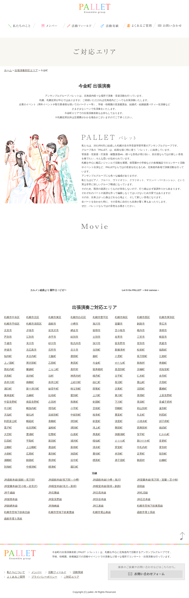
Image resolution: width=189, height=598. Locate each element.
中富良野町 (10, 401)
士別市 (96, 336)
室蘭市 (119, 323)
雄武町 (163, 427)
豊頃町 (96, 453)
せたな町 (120, 362)
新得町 (74, 447)
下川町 (119, 401)
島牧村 (141, 362)
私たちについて (19, 25)
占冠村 (52, 401)
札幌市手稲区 (12, 323)
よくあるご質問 (139, 25)
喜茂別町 (120, 369)
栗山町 (141, 382)
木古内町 (31, 356)
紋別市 (74, 336)
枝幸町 (96, 414)
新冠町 (52, 440)
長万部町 (142, 356)
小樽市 (74, 323)
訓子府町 (164, 421)
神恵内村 (76, 375)
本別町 (119, 453)
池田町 (74, 453)
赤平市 (52, 336)
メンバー (49, 25)
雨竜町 (96, 388)
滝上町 (96, 427)
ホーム (8, 70)
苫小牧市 (120, 330)
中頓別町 (76, 414)
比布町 (52, 395)
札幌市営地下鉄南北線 (17, 512)
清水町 (96, 447)
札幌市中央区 (12, 317)
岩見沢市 (53, 330)
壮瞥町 (52, 434)
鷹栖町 (163, 388)
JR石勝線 (53, 492)
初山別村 (142, 408)
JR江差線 (98, 505)
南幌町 (30, 382)
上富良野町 (165, 395)
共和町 (8, 375)
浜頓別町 (53, 414)
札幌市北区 (32, 317)
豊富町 (119, 414)
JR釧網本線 (11, 505)
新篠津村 (120, 349)
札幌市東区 (54, 317)
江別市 (30, 336)
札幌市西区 (143, 317)
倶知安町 (164, 369)
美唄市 (163, 330)
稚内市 (141, 330)
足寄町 (141, 453)
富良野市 (120, 343)
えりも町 (120, 440)
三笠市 (141, 336)
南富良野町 (32, 401)
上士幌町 (31, 447)
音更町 (163, 440)
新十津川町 (32, 388)
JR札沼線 (142, 492)
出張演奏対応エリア (26, 70)
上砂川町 (76, 382)
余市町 (163, 375)
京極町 (141, 369)
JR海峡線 (53, 505)
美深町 (141, 401)
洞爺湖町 (120, 434)
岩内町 (30, 375)
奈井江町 (53, 382)
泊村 (51, 375)
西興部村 (142, 427)
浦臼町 (8, 388)
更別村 (163, 447)
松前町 (141, 349)
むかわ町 (164, 434)
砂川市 (52, 343)
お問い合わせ (169, 25)
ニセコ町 (53, 369)
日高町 (8, 440)
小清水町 (142, 421)
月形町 (163, 382)
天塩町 (8, 414)
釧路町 (30, 460)
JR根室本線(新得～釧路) (107, 486)
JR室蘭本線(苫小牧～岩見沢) (20, 486)
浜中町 (74, 460)
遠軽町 (52, 427)
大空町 (8, 434)
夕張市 (30, 330)
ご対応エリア (71, 576)
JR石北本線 (143, 499)
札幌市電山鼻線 (102, 512)
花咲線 (141, 486)
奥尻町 (74, 362)
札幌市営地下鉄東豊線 (61, 512)
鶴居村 (141, 460)
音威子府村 (165, 401)
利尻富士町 (10, 421)
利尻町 (163, 414)
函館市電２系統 (146, 512)
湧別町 (74, 427)
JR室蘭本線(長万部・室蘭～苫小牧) (157, 479)
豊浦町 (30, 434)
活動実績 (109, 25)
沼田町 (141, 388)
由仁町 (96, 382)
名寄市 (119, 336)
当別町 (96, 349)
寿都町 (163, 362)
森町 (95, 356)
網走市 (74, 330)
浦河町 (74, 440)
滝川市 (30, 343)
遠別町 (163, 408)
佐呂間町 (31, 427)
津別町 (74, 421)
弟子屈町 (120, 460)
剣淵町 (96, 401)
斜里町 (96, 421)
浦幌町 (8, 460)
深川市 (96, 343)
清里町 (119, 421)
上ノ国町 (9, 362)
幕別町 (52, 453)
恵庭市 (163, 343)
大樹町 (8, 453)
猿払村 (30, 414)
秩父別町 (76, 388)
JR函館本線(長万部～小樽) (63, 479)
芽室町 (119, 447)
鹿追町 (52, 447)
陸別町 (163, 453)
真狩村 (74, 369)
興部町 (119, 427)
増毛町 (52, 408)
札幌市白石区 (78, 317)
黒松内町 (9, 369)
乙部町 (52, 362)
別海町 (8, 466)
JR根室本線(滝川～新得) (62, 486)
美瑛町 (141, 395)
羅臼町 (74, 466)
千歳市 (8, 343)
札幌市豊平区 (100, 317)
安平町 (141, 434)
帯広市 (163, 323)
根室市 (163, 336)
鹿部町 (74, 356)
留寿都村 (98, 369)
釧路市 (141, 323)
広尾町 (30, 453)
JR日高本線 (99, 492)
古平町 (119, 375)
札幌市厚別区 (167, 317)
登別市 (141, 343)
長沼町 (119, 382)
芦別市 (8, 336)
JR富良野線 (55, 499)
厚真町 (96, 434)
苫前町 (96, 408)
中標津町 (31, 466)
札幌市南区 (121, 317)
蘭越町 (30, 369)
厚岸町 (52, 460)
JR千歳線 (9, 492)
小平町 (74, 408)
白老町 (74, 434)
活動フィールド (79, 25)
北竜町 (119, 388)
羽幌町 (119, 408)
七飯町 (52, 356)
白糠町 (163, 460)
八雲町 (119, 356)
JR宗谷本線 (99, 499)
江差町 (163, 356)
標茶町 (96, 460)
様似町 (96, 440)
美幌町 (52, 421)
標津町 (52, 466)
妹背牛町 (53, 388)
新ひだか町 (143, 440)
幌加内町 (31, 408)
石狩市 (52, 349)
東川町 (119, 395)
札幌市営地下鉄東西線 (150, 505)
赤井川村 (9, 382)
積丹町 (96, 375)
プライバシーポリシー (44, 576)
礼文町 (141, 414)
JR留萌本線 (11, 499)
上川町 (96, 395)
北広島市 (31, 349)
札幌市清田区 (34, 323)
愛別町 (74, 395)
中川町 (8, 408)
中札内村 (142, 447)
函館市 (52, 323)
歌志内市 (76, 343)
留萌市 (96, 330)
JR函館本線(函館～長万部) (19, 479)
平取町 (30, 440)
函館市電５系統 (13, 518)
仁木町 (141, 375)
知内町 (8, 356)
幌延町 (30, 421)
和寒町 (74, 401)
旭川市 (96, 323)
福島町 (163, 349)
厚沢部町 (31, 362)
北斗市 (74, 349)
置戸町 (8, 427)
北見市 (8, 330)
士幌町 (8, 447)
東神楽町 (9, 395)
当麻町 (30, 395)
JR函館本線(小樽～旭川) (107, 479)
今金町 (96, 362)
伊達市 (8, 349)
